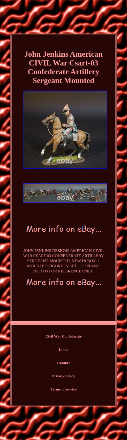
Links (63, 349)
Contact (63, 363)
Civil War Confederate (63, 336)
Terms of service (63, 389)
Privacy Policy (63, 376)
